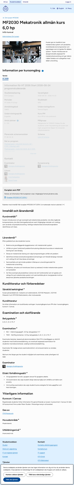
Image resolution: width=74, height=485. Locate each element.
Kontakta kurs (42, 449)
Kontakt (5, 456)
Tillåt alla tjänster (12, 479)
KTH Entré (41, 456)
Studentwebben (15, 2)
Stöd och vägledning (10, 449)
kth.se (6, 2)
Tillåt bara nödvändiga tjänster (40, 475)
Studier (5, 445)
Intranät (25, 2)
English (61, 8)
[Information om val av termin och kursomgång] (43, 71)
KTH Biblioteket (43, 460)
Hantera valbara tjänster (14, 475)
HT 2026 (5, 78)
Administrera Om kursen (11, 36)
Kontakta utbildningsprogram (48, 445)
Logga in (68, 2)
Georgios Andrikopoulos (14, 366)
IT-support (41, 453)
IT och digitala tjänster (10, 453)
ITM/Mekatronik (8, 413)
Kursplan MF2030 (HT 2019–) (17, 197)
